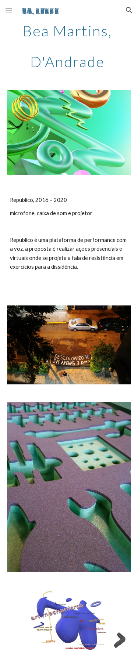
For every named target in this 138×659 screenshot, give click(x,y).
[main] (69, 46)
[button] (9, 10)
